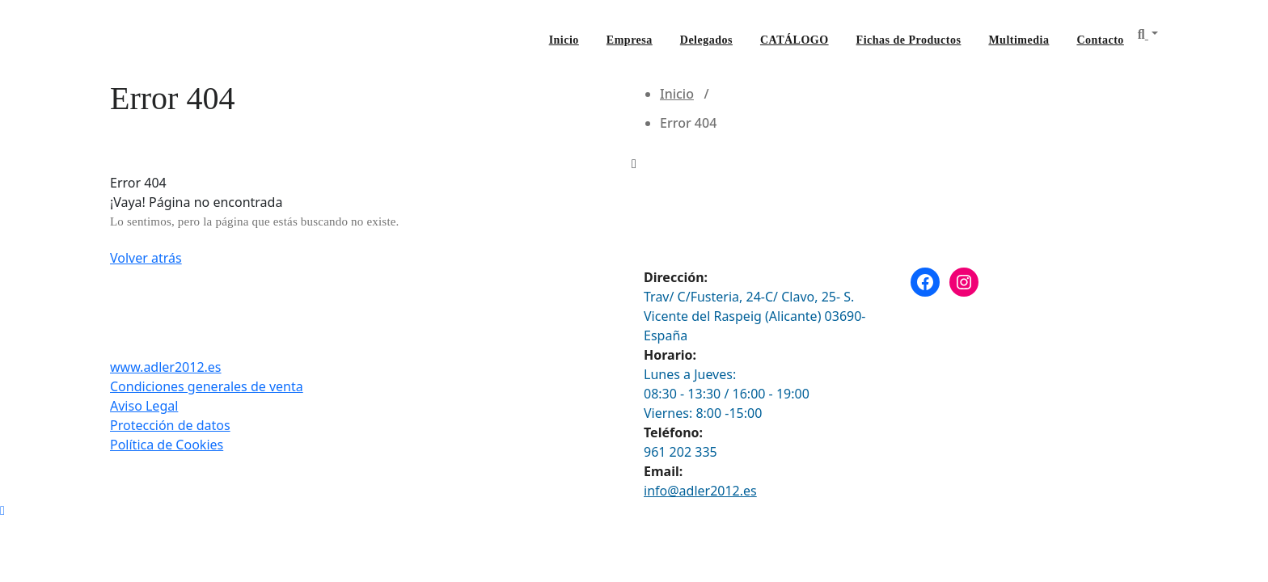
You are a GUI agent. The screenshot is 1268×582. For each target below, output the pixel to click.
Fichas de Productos (909, 40)
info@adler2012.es (700, 491)
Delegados (706, 40)
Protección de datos (170, 425)
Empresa (630, 40)
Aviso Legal (144, 406)
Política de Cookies (166, 444)
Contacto (1099, 40)
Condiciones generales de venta (206, 386)
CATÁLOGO (794, 40)
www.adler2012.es (166, 367)
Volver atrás (146, 258)
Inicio (564, 40)
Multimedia (1018, 40)
